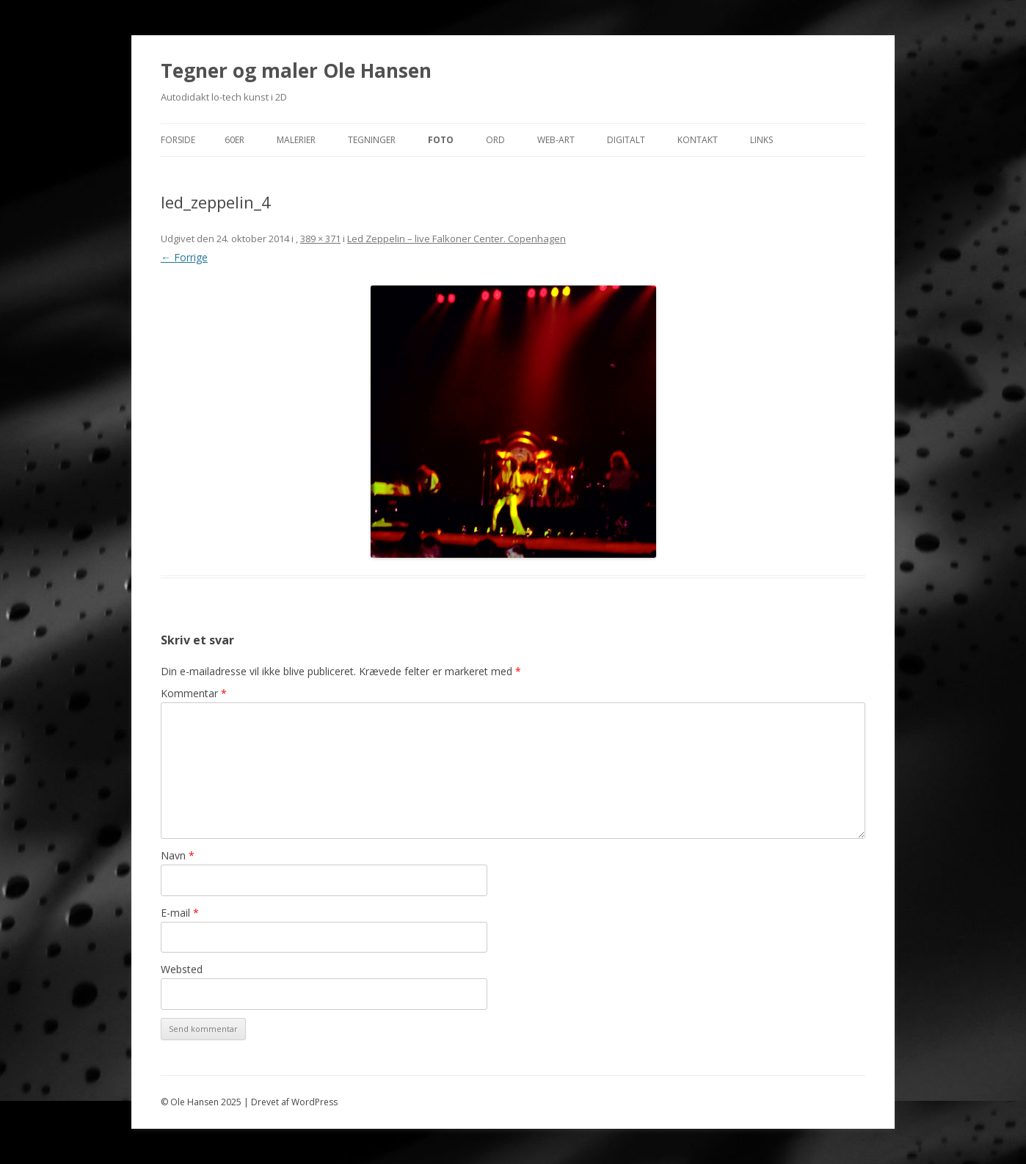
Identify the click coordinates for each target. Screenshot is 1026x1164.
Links (761, 140)
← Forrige (184, 257)
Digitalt (626, 140)
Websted (182, 969)
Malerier (296, 140)
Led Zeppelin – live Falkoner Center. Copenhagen (456, 238)
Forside (178, 140)
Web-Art (556, 140)
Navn (177, 855)
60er (234, 140)
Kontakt (697, 140)
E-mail (180, 913)
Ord (495, 140)
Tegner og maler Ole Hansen (296, 70)
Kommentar (194, 693)
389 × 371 (320, 238)
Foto (441, 140)
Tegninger (372, 140)
